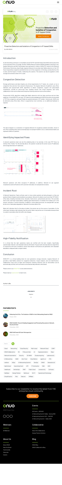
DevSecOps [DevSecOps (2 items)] (16, 369)
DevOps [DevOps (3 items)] (36, 362)
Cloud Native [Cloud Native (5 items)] (33, 359)
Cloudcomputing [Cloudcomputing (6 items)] (39, 355)
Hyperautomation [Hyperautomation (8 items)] (43, 352)
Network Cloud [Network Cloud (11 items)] (44, 348)
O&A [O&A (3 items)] (43, 366)
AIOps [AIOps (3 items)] (13, 362)
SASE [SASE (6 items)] (16, 359)
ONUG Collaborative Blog (38, 447)
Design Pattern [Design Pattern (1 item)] (16, 373)
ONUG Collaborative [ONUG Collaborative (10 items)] (9, 352)
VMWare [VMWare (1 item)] (31, 376)
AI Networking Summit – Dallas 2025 (42, 419)
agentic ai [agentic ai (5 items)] (43, 359)
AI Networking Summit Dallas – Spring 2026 (43, 414)
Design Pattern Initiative (38, 433)
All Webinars (6, 431)
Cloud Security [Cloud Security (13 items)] (24, 348)
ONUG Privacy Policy (8, 410)
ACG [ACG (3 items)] (49, 366)
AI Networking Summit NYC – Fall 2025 (42, 416)
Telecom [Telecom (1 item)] (23, 376)
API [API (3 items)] (27, 366)
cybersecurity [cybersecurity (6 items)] (50, 355)
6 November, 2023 (14, 327)
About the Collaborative (38, 431)
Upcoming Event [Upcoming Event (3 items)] (18, 366)
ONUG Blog (35, 445)
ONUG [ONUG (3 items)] (42, 362)
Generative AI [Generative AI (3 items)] (51, 362)
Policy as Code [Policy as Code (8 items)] (27, 352)
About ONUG (6, 445)
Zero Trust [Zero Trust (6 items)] (24, 359)
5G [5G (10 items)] (19, 352)
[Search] (7, 343)
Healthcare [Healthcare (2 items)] (7, 369)
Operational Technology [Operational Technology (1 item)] (44, 373)
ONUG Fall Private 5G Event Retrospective (20, 332)
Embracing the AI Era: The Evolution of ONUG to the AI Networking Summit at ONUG (31, 314)
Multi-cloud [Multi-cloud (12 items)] (34, 348)
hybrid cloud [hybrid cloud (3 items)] (7, 366)
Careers (5, 455)
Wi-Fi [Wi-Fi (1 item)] (33, 373)
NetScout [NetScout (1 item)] (26, 373)
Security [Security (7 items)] (21, 355)
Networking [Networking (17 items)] (14, 348)
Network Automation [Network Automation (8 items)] (10, 355)
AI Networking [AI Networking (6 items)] (8, 359)
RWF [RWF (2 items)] (24, 369)
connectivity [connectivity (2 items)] (42, 369)
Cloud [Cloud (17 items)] (5, 348)
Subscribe (33, 396)
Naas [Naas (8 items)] (52, 352)
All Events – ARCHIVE (38, 411)
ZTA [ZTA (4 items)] (50, 359)
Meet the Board (7, 447)
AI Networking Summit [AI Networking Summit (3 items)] (24, 362)
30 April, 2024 (13, 316)
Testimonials (6, 450)
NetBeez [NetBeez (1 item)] (6, 373)
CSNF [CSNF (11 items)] (53, 348)
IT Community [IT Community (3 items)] (35, 366)
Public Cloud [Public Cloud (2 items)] (32, 369)
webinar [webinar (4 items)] (6, 362)
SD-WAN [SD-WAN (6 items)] (29, 355)
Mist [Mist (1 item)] (16, 376)
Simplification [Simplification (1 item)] (8, 376)
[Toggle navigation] (58, 2)
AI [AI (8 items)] (34, 352)
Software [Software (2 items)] (51, 369)
